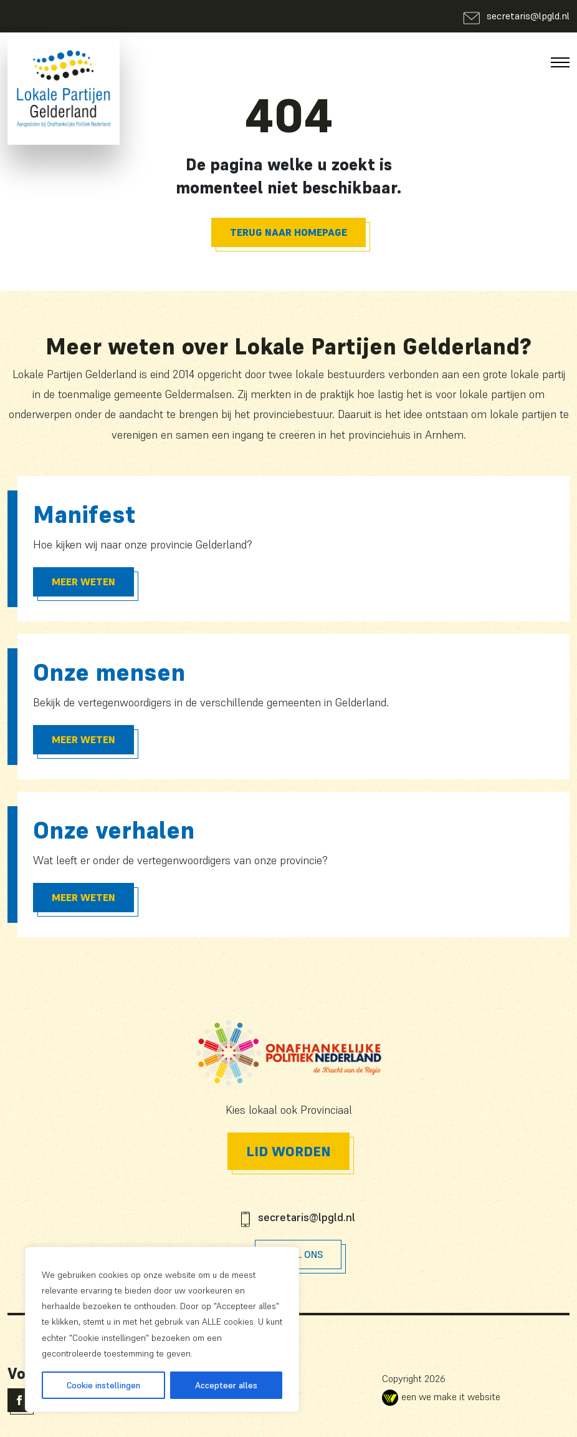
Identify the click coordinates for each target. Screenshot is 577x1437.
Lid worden (288, 1151)
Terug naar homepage (288, 232)
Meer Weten (83, 581)
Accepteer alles (226, 1385)
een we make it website (441, 1396)
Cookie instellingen (103, 1385)
